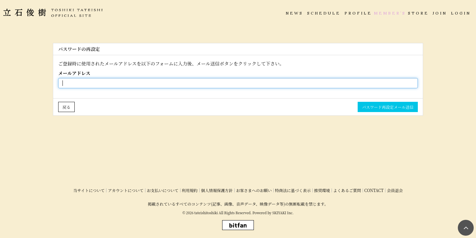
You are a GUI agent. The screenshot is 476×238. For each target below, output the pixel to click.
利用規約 (190, 190)
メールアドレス (74, 73)
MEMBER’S (390, 13)
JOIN (440, 13)
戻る (66, 107)
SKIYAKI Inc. (283, 212)
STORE (418, 13)
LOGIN (461, 13)
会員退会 (395, 190)
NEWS (294, 13)
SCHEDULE (323, 13)
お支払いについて (162, 190)
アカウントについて (125, 190)
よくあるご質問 (347, 190)
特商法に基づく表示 (293, 190)
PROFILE (358, 13)
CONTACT (374, 190)
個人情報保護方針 (217, 190)
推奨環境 (322, 190)
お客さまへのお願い (254, 190)
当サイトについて (89, 190)
